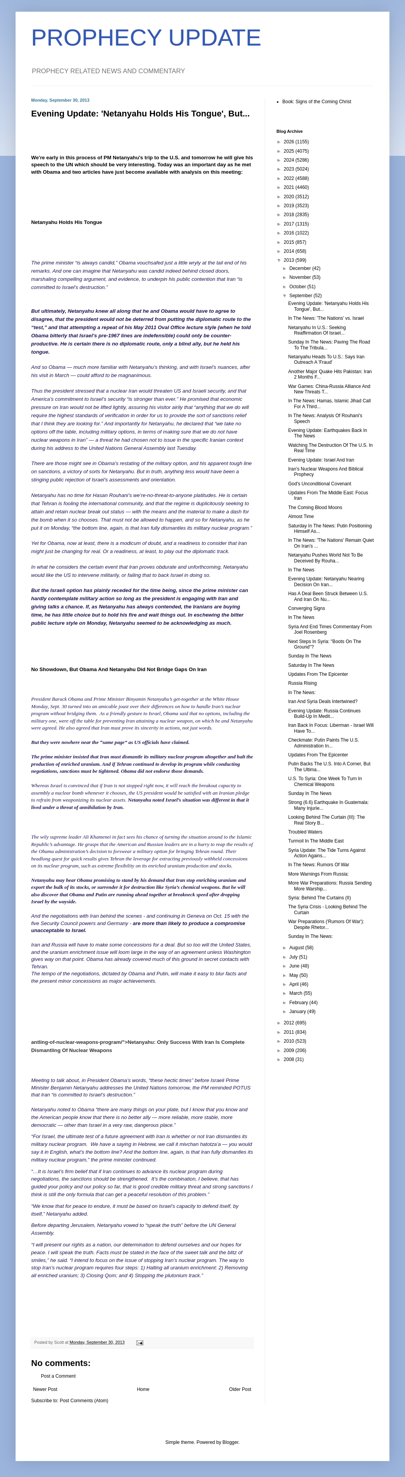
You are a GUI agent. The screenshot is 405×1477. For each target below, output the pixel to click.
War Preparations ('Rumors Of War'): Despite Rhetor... (326, 924)
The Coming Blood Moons (315, 507)
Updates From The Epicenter (318, 674)
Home (143, 1389)
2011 (290, 1032)
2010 (290, 1041)
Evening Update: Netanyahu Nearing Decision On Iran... (326, 581)
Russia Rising (302, 683)
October (298, 286)
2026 (290, 142)
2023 (290, 169)
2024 (290, 160)
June (295, 966)
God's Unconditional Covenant (319, 483)
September (301, 295)
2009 (290, 1050)
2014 (290, 251)
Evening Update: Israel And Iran (321, 460)
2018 (290, 214)
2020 (290, 196)
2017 (290, 224)
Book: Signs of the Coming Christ (316, 101)
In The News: (301, 692)
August (297, 947)
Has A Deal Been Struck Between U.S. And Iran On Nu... (328, 596)
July (294, 957)
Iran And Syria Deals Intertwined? (322, 701)
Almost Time (301, 516)
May (294, 975)
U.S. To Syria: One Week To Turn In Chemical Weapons (325, 781)
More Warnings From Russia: (318, 874)
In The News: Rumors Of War (318, 864)
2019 (290, 205)
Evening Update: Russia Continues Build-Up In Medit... (324, 713)
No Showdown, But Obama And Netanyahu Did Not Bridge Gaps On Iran (119, 669)
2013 (290, 260)
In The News (301, 570)
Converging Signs (306, 608)
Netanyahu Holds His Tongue (66, 222)
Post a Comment (58, 1376)
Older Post (240, 1389)
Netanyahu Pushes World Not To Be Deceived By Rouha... (325, 557)
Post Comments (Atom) (84, 1400)
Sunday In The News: (310, 936)
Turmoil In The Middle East (316, 841)
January (298, 1011)
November (300, 277)
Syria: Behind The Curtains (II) (319, 898)
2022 (290, 178)
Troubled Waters (305, 832)
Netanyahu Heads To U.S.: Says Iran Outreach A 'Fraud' (326, 359)
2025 (290, 151)
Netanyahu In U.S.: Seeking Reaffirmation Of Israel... (317, 330)
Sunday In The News (309, 656)
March (296, 993)
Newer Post (45, 1389)
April (294, 984)
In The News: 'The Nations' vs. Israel (326, 318)
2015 (290, 242)
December (300, 268)
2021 (290, 187)
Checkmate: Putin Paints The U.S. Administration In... (323, 742)
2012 (290, 1023)
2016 (290, 233)
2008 (290, 1059)
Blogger (230, 1442)
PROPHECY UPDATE (146, 38)
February (299, 1002)
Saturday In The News (311, 665)
